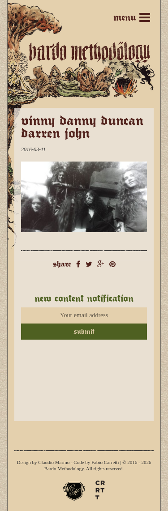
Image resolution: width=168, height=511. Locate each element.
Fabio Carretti (105, 462)
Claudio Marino (53, 462)
